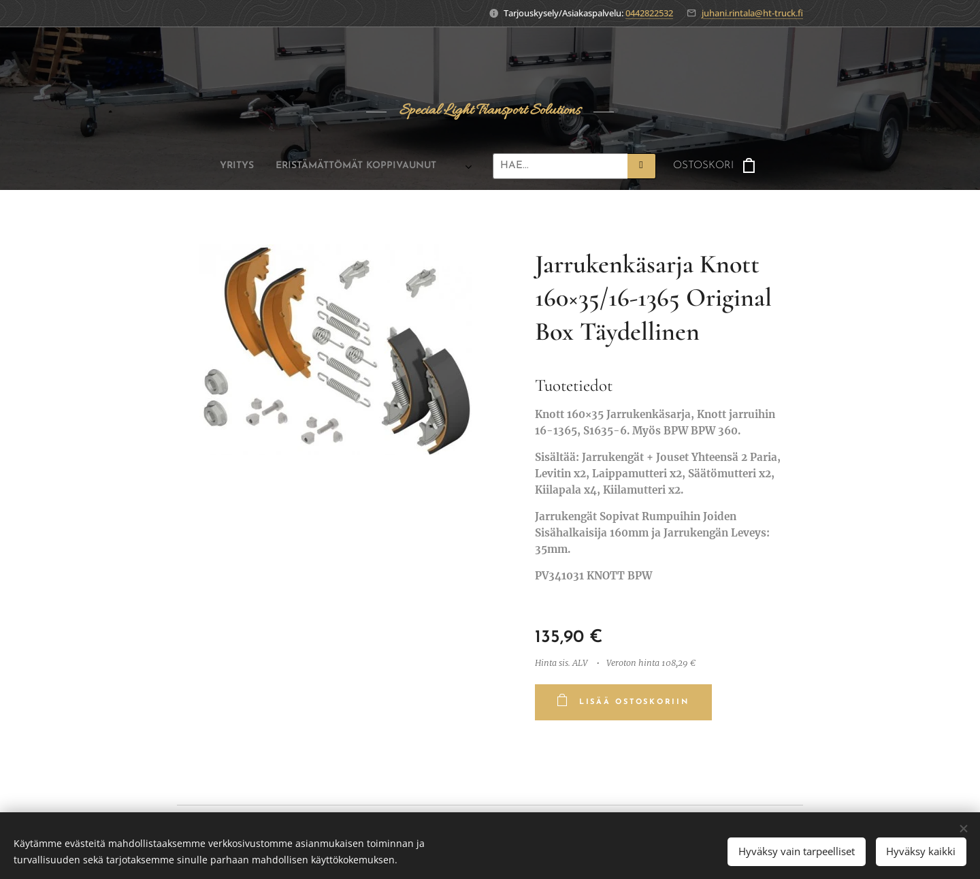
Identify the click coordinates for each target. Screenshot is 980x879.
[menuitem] (225, 166)
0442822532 (649, 13)
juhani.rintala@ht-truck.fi (752, 13)
